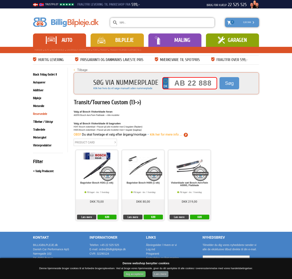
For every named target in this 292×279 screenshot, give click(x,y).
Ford (95, 50)
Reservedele (58, 50)
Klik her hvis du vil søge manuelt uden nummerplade (122, 88)
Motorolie (38, 106)
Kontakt (41, 237)
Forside (38, 50)
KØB (107, 217)
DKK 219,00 (189, 201)
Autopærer (39, 82)
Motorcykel (39, 137)
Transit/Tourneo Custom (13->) (125, 50)
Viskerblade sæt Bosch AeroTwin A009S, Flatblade (189, 184)
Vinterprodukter (42, 145)
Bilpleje (124, 40)
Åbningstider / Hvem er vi (161, 245)
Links (151, 237)
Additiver (38, 90)
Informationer (104, 237)
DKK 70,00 (97, 201)
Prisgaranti (152, 253)
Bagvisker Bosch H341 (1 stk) (96, 183)
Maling (182, 40)
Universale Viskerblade (79, 50)
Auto (67, 40)
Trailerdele (39, 129)
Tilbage (80, 70)
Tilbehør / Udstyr (43, 122)
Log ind (150, 249)
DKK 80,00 (143, 201)
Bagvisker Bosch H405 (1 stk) (143, 183)
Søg (229, 83)
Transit (104, 50)
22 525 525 (237, 4)
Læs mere (86, 217)
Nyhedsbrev (214, 237)
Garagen (237, 40)
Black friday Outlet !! (45, 74)
